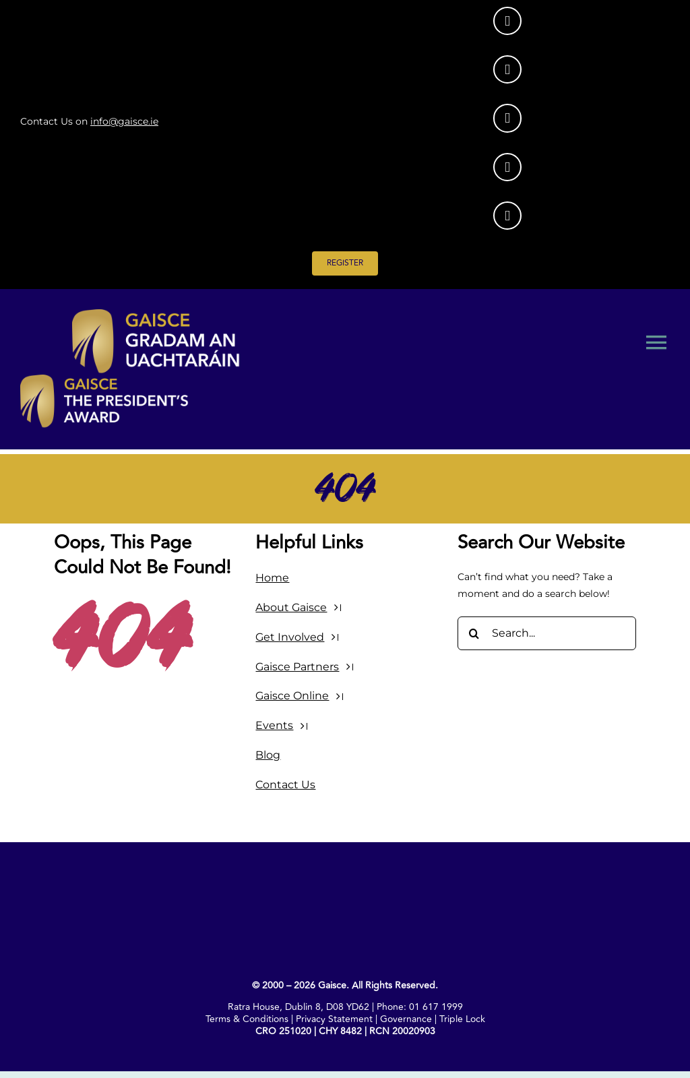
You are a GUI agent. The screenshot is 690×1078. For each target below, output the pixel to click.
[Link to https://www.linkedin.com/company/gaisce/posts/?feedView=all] (507, 69)
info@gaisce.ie (124, 121)
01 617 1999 (436, 1007)
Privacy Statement (334, 1019)
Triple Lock (462, 1019)
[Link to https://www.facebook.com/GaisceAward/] (507, 118)
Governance (406, 1019)
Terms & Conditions (247, 1019)
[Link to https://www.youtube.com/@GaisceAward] (507, 215)
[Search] (474, 633)
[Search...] (547, 633)
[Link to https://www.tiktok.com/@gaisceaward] (507, 167)
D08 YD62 (347, 1007)
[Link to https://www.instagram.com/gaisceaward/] (507, 21)
